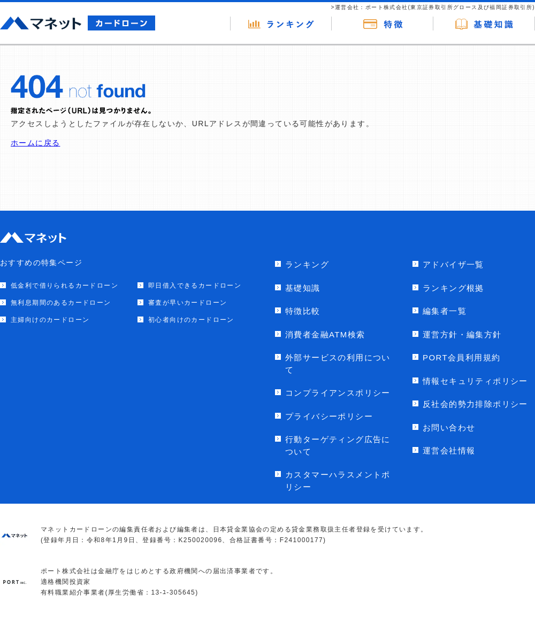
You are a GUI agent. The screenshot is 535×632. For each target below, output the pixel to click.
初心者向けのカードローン (191, 319)
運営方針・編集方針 (462, 334)
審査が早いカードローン (187, 302)
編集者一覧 (445, 310)
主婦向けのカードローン (50, 319)
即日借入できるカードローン (194, 285)
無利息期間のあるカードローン (61, 302)
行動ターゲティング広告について (338, 445)
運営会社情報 (449, 450)
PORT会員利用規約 (461, 357)
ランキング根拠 (453, 287)
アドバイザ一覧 (453, 264)
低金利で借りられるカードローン (64, 285)
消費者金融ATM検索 (325, 334)
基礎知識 (302, 287)
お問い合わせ (449, 427)
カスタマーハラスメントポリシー (338, 480)
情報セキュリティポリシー (475, 381)
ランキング (307, 264)
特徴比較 (302, 310)
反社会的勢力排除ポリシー (475, 404)
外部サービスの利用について (338, 363)
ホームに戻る (35, 142)
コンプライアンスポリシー (338, 392)
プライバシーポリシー (329, 416)
